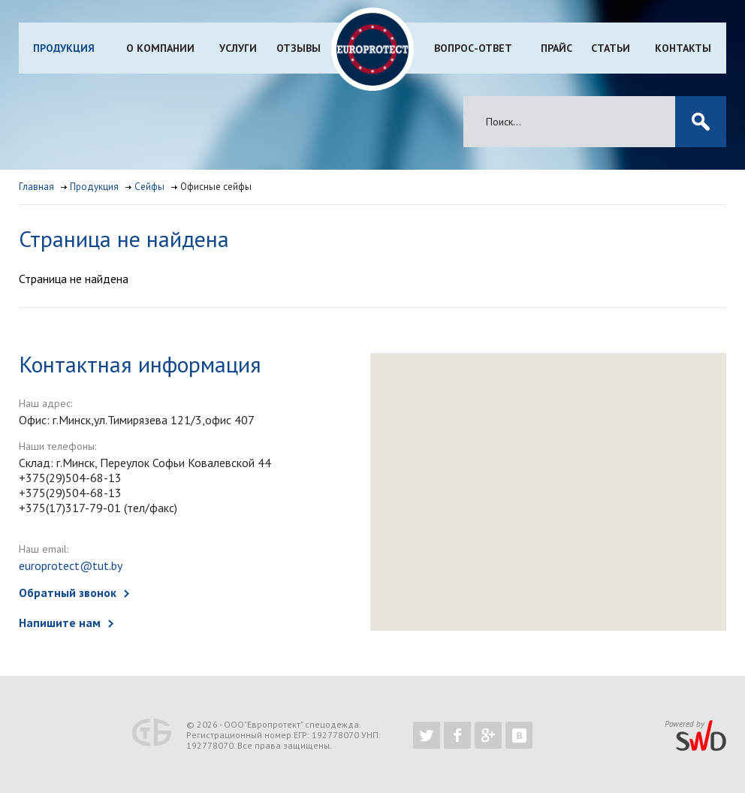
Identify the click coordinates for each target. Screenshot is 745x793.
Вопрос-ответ (473, 48)
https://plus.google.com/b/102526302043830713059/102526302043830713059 (488, 735)
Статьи (610, 48)
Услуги (238, 48)
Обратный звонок (67, 592)
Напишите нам (60, 623)
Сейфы (149, 186)
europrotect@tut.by (70, 565)
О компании (160, 48)
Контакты (683, 48)
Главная (36, 186)
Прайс (556, 48)
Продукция (64, 48)
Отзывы (298, 48)
